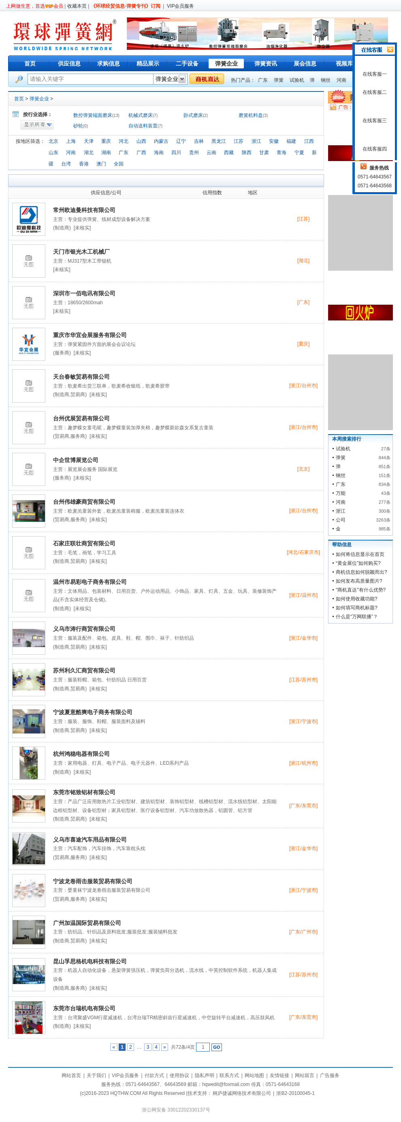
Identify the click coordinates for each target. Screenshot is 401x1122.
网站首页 (71, 1075)
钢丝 (326, 80)
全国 (119, 164)
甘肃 (264, 152)
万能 (341, 493)
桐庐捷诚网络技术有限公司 (242, 1093)
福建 (291, 141)
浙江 (256, 141)
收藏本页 (77, 6)
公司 (341, 520)
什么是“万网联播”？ (357, 616)
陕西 (247, 152)
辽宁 (181, 141)
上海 (71, 141)
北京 (53, 141)
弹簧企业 (39, 99)
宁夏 (299, 152)
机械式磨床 (140, 115)
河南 (341, 80)
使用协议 (179, 1075)
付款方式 (154, 1075)
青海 (281, 152)
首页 (30, 63)
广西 (141, 152)
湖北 (89, 152)
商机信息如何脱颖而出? (361, 572)
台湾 (66, 164)
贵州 (194, 152)
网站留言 (304, 1075)
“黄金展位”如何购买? (358, 563)
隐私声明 (204, 1075)
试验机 (297, 80)
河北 (123, 141)
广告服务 (329, 1075)
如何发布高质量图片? (359, 581)
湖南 (106, 152)
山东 (53, 152)
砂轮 (78, 126)
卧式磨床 (193, 115)
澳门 (101, 164)
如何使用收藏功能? (357, 599)
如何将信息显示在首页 (360, 554)
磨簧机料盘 (251, 115)
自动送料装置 (143, 126)
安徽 (274, 141)
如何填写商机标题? (357, 608)
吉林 (199, 141)
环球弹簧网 (64, 33)
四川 (176, 152)
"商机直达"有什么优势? (361, 590)
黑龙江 (218, 141)
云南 (211, 152)
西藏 (229, 152)
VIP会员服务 (180, 6)
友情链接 (279, 1075)
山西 (141, 141)
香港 (84, 164)
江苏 (238, 141)
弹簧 (279, 80)
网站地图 (254, 1075)
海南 (159, 152)
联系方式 (229, 1075)
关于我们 (96, 1075)
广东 (263, 80)
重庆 (106, 141)
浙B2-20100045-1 (295, 1093)
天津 (89, 141)
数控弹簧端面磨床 (92, 115)
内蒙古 (161, 141)
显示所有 (37, 124)
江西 (309, 141)
